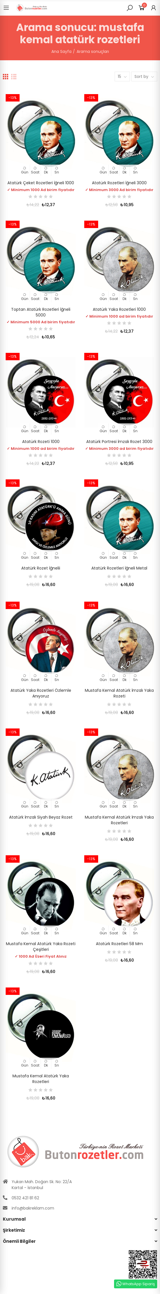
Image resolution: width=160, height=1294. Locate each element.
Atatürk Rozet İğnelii (40, 568)
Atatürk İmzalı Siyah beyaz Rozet (41, 817)
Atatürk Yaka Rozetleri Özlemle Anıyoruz (40, 693)
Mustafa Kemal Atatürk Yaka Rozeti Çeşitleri (40, 946)
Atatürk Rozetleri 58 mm (119, 944)
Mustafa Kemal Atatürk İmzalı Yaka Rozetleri (119, 820)
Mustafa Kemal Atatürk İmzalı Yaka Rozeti (119, 693)
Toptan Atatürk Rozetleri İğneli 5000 (40, 312)
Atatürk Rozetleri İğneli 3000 (119, 183)
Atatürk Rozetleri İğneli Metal (119, 568)
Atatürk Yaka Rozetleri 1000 (119, 309)
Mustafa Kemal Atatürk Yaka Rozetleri (40, 1078)
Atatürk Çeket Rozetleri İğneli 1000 (40, 183)
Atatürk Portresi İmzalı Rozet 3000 (119, 441)
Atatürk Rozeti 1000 (41, 441)
